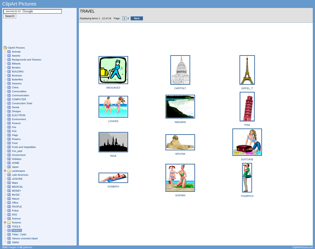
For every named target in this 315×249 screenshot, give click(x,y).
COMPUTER (19, 99)
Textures (16, 222)
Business (17, 75)
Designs (16, 111)
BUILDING (18, 71)
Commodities (19, 91)
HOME (15, 163)
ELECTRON (18, 115)
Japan (15, 167)
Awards (16, 55)
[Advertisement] (16, 36)
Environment (19, 119)
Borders (16, 67)
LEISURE (17, 178)
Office (15, 202)
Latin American (20, 175)
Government (19, 155)
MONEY (16, 190)
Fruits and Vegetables (24, 147)
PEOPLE (17, 206)
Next (136, 18)
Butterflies (17, 79)
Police (15, 210)
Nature (15, 198)
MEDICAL (17, 186)
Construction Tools (22, 103)
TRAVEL (16, 230)
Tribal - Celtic (19, 234)
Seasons (17, 83)
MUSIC (16, 194)
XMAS (15, 242)
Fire (14, 127)
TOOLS (16, 226)
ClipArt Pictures (16, 47)
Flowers (16, 139)
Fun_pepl (17, 151)
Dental (15, 107)
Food (15, 143)
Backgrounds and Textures (26, 59)
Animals (16, 51)
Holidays (16, 159)
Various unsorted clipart (25, 238)
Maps (15, 182)
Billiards (16, 63)
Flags (15, 135)
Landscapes (18, 171)
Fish (14, 131)
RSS (14, 214)
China (15, 87)
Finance (16, 123)
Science (16, 218)
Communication (20, 95)
